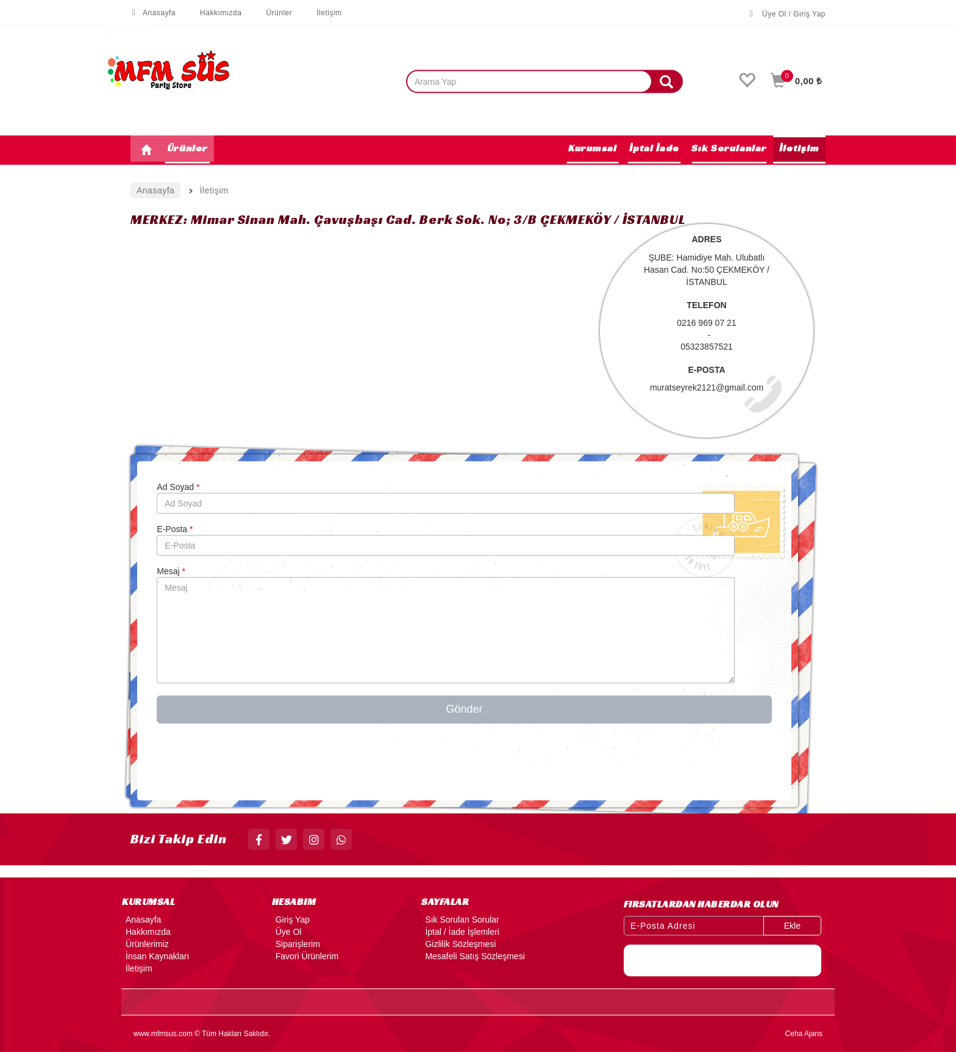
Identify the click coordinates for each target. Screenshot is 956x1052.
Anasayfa (153, 13)
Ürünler (273, 13)
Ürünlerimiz (145, 944)
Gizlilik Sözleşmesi (458, 944)
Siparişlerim (296, 944)
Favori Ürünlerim (305, 956)
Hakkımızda (214, 13)
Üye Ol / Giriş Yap (788, 14)
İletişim (322, 13)
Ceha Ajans (803, 1033)
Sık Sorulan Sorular (460, 919)
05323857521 (706, 346)
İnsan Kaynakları (155, 956)
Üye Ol (287, 932)
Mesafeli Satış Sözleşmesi (472, 956)
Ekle (792, 926)
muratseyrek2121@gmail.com (706, 387)
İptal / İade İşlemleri (460, 932)
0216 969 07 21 (706, 323)
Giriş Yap (291, 919)
